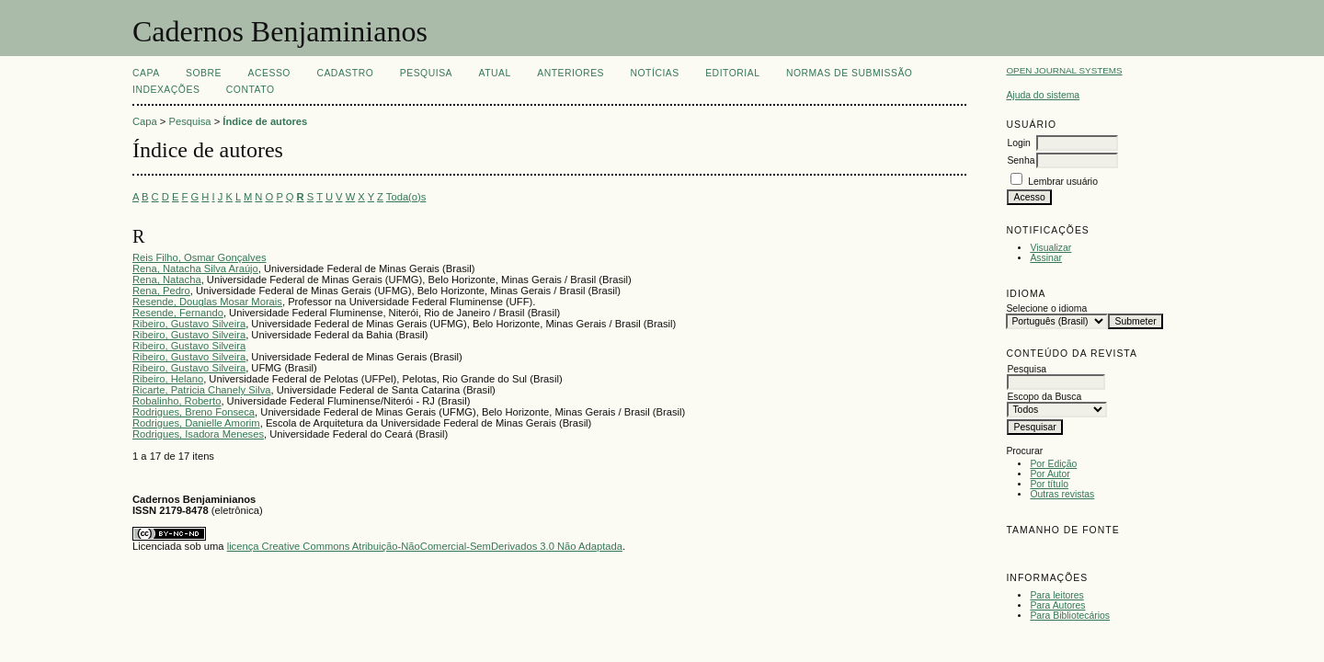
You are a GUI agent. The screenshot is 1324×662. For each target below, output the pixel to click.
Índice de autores (265, 121)
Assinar (1046, 258)
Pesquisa (426, 73)
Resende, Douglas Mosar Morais (207, 301)
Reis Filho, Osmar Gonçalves (199, 257)
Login (1018, 143)
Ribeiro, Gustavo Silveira (188, 323)
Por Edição (1053, 464)
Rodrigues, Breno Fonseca (193, 411)
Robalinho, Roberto (176, 400)
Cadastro (344, 73)
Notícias (654, 73)
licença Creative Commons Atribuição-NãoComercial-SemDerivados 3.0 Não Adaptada (424, 546)
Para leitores (1056, 595)
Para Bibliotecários (1070, 616)
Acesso (269, 73)
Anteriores (570, 73)
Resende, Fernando (177, 312)
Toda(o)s (406, 196)
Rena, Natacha (166, 279)
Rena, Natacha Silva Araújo (195, 268)
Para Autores (1057, 605)
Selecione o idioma (1046, 308)
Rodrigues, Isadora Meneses (198, 433)
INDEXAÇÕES (166, 90)
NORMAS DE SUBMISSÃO (849, 73)
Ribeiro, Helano (167, 378)
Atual (495, 73)
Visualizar (1050, 248)
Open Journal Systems (1064, 70)
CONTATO (250, 90)
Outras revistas (1062, 494)
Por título (1049, 484)
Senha (1020, 160)
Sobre (204, 73)
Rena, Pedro (161, 290)
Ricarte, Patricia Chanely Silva (201, 389)
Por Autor (1049, 474)
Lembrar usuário (1063, 182)
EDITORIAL (732, 73)
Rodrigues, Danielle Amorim (196, 422)
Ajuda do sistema (1042, 95)
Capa (146, 73)
